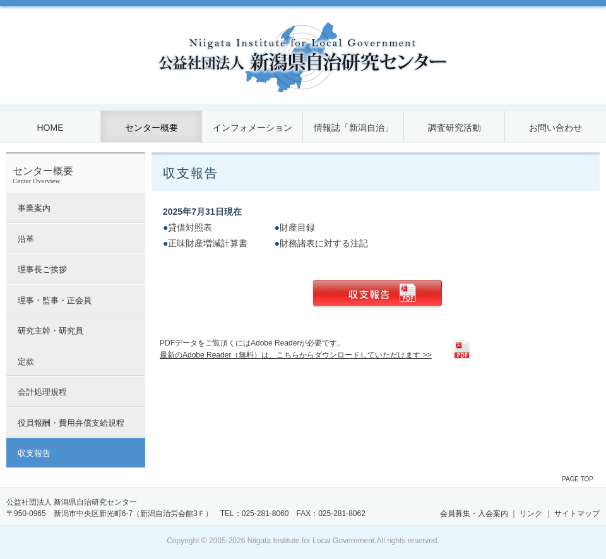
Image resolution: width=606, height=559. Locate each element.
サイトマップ (577, 513)
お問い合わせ (555, 128)
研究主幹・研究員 (50, 330)
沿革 (26, 239)
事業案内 (34, 208)
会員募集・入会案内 (474, 513)
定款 (26, 361)
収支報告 (34, 453)
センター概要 (151, 128)
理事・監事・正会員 (55, 300)
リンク (531, 513)
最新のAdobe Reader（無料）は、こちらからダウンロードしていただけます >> (296, 355)
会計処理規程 (42, 392)
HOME (50, 128)
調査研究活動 (454, 128)
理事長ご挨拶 (42, 269)
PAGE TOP (577, 479)
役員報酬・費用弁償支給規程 (71, 423)
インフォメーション (252, 128)
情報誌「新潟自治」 (353, 128)
